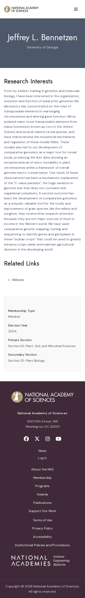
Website (18, 280)
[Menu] (76, 9)
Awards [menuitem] (42, 494)
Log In (42, 458)
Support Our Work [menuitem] (42, 511)
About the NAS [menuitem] (42, 469)
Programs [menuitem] (42, 486)
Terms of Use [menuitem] (42, 520)
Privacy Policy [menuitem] (42, 528)
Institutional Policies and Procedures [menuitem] (42, 545)
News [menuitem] (43, 451)
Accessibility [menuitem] (42, 537)
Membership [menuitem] (42, 478)
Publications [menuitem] (42, 503)
